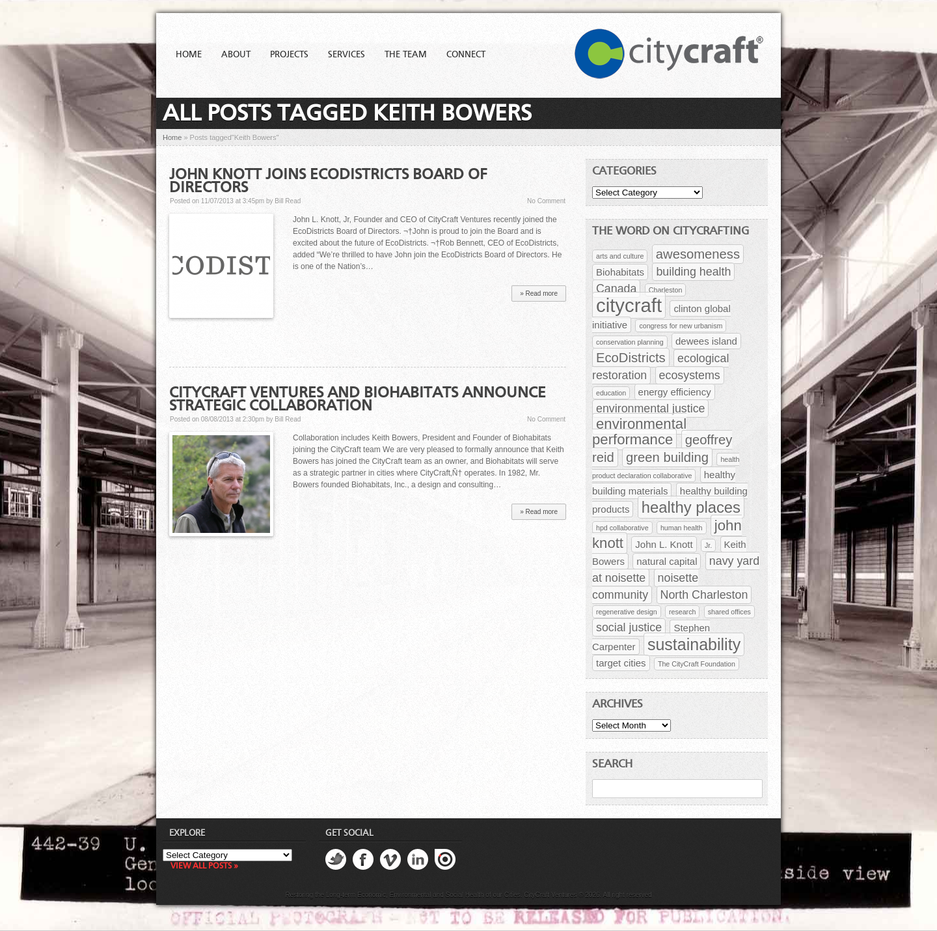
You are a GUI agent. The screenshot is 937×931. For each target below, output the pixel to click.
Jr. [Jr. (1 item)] (708, 545)
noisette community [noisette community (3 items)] (645, 586)
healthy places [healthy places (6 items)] (691, 507)
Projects (289, 54)
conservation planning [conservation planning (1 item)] (630, 342)
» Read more (539, 293)
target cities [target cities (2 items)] (621, 662)
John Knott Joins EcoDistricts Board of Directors (328, 181)
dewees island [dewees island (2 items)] (706, 341)
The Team (406, 54)
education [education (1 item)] (611, 393)
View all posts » (204, 866)
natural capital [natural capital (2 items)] (666, 561)
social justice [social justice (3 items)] (629, 627)
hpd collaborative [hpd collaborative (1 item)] (622, 528)
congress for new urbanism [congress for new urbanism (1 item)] (680, 326)
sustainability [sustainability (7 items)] (693, 644)
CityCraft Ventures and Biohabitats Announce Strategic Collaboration (357, 400)
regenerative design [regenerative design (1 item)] (626, 612)
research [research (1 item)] (682, 612)
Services (346, 54)
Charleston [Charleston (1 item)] (666, 290)
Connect (465, 54)
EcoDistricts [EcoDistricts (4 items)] (631, 358)
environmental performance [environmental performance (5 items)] (639, 432)
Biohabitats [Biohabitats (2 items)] (620, 272)
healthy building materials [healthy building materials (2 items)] (663, 482)
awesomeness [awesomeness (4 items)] (698, 254)
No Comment (546, 201)
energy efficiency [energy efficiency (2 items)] (674, 391)
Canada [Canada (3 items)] (616, 288)
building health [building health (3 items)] (693, 271)
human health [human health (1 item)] (681, 528)
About (236, 54)
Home (189, 54)
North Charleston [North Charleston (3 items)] (704, 594)
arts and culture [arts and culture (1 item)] (620, 256)
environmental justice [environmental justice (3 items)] (650, 408)
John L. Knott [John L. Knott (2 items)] (663, 544)
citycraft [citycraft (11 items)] (629, 305)
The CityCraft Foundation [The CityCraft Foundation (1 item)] (696, 664)
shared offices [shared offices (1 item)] (729, 612)
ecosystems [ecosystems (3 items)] (689, 375)
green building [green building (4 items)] (667, 457)
